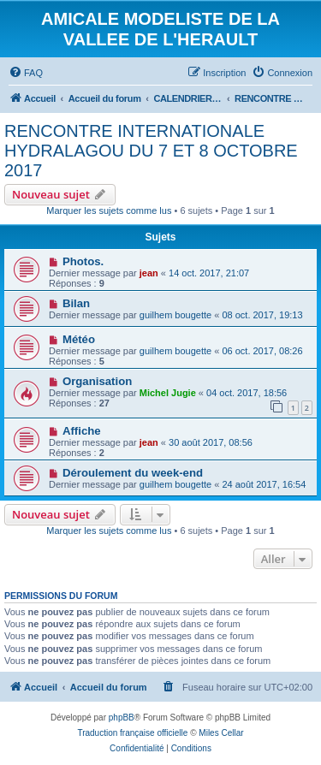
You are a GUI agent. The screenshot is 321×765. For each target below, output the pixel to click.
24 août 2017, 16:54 (264, 484)
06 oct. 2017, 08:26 (262, 351)
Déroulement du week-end (132, 472)
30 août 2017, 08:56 (211, 442)
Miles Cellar (221, 733)
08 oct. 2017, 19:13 (262, 315)
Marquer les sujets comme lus (108, 210)
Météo (78, 339)
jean (149, 273)
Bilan (76, 303)
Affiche (81, 430)
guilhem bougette (175, 315)
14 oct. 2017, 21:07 (209, 273)
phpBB (121, 717)
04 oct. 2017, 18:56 (246, 393)
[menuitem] (26, 72)
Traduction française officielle (132, 733)
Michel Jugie (168, 393)
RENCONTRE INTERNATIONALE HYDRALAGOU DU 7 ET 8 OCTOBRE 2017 (151, 151)
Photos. (83, 261)
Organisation (97, 381)
